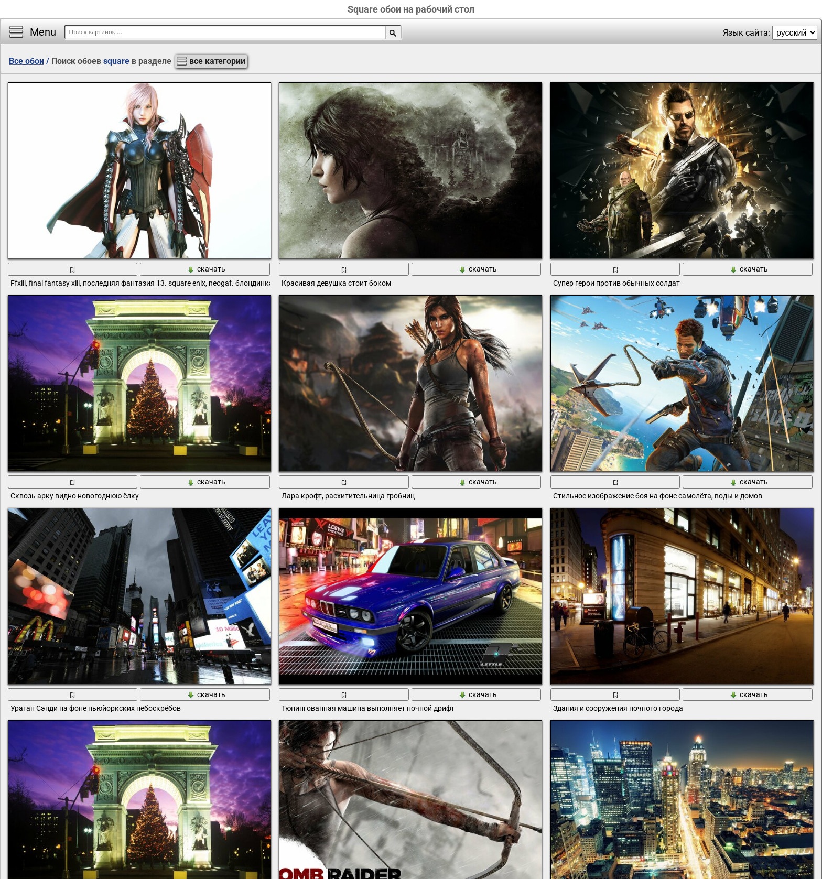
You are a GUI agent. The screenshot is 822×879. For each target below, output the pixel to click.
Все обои (26, 61)
